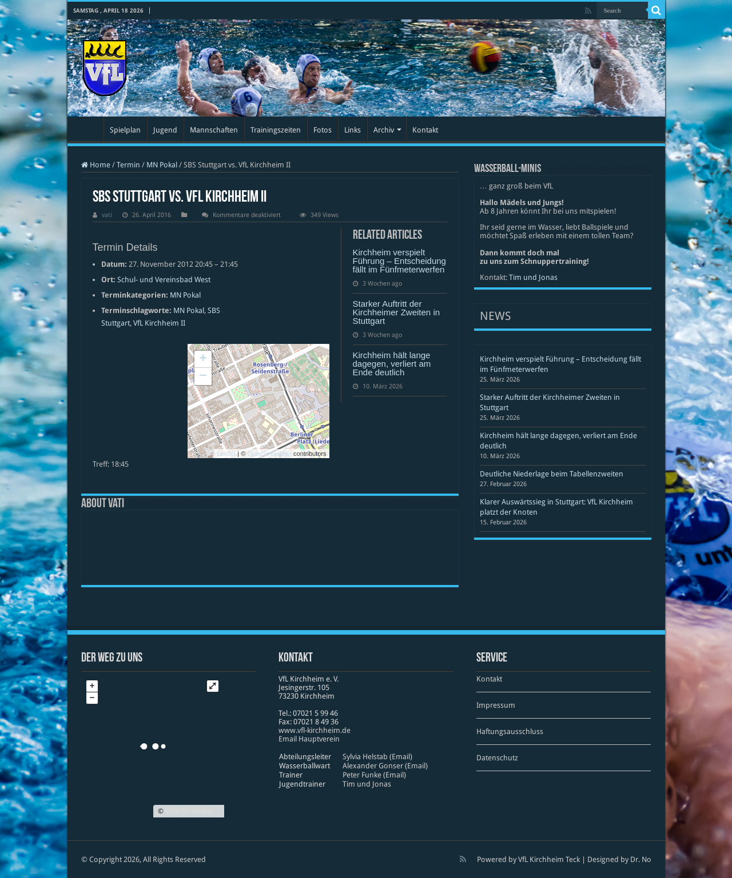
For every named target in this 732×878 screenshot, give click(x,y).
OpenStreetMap (269, 453)
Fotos (322, 130)
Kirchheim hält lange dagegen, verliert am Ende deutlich (392, 363)
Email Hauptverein (309, 739)
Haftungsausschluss (509, 731)
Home (95, 165)
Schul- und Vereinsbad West (163, 279)
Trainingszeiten (275, 130)
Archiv (383, 130)
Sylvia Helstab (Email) (377, 756)
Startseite (88, 129)
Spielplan (125, 130)
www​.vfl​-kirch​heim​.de (315, 730)
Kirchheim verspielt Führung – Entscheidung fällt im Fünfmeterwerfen (399, 260)
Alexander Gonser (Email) (385, 765)
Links (352, 130)
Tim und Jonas (533, 277)
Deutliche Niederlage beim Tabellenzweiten (551, 474)
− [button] (202, 376)
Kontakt (425, 130)
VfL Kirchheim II (159, 323)
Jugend (165, 130)
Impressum (495, 705)
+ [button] (202, 359)
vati (107, 215)
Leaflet (226, 453)
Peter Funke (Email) (374, 775)
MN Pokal (161, 165)
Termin (128, 165)
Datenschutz (497, 757)
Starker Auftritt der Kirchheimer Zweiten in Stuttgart (396, 312)
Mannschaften (214, 130)
